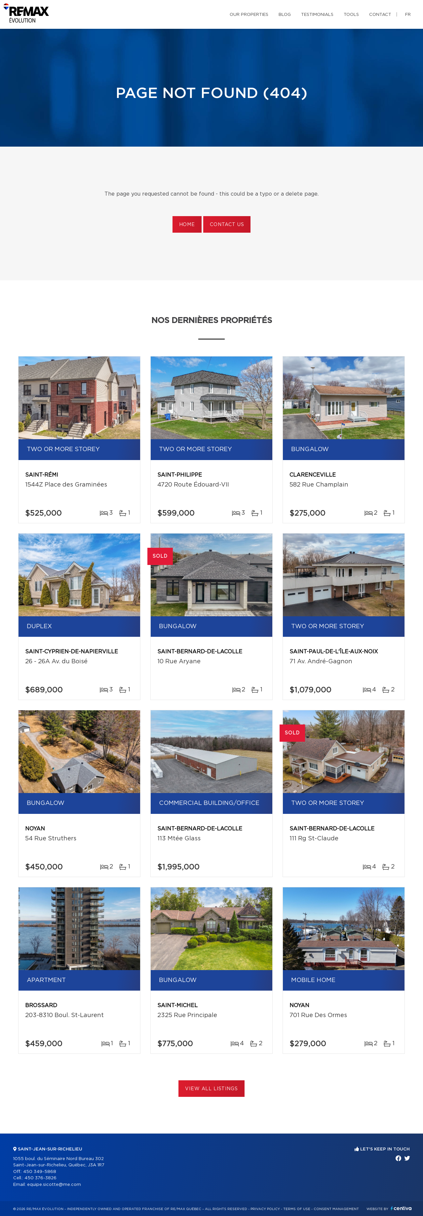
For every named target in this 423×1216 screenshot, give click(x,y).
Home (187, 224)
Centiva (401, 1208)
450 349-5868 (39, 1172)
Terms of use (296, 1209)
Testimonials (317, 15)
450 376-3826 (40, 1178)
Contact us (227, 224)
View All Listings (211, 1089)
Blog (285, 15)
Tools (351, 15)
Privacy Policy (265, 1209)
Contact (380, 15)
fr (408, 15)
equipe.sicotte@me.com (54, 1185)
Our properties (249, 15)
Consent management (336, 1209)
